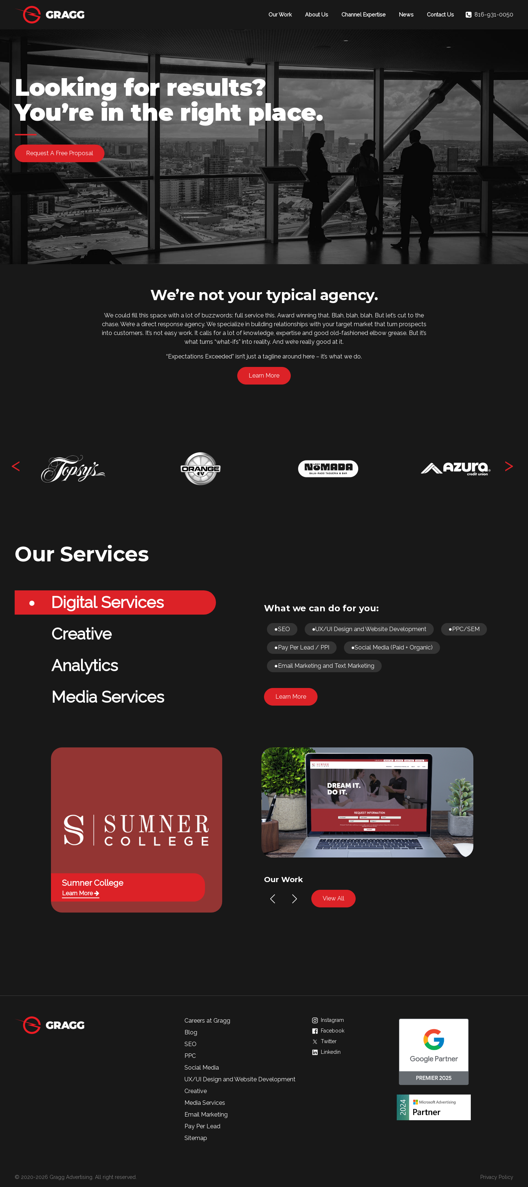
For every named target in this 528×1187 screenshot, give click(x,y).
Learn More (264, 375)
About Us (316, 14)
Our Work (280, 14)
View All (333, 898)
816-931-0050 (489, 14)
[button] (273, 899)
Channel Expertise (363, 14)
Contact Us (440, 14)
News (406, 14)
